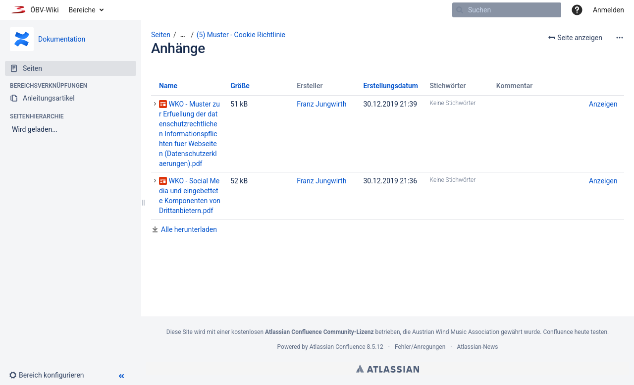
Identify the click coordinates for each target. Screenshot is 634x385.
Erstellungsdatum (390, 86)
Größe (240, 86)
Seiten (160, 35)
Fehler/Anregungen (420, 346)
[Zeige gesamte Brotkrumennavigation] (182, 35)
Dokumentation (61, 39)
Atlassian (387, 368)
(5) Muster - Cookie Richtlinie (241, 35)
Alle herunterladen (189, 229)
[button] (577, 10)
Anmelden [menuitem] (608, 10)
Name (168, 86)
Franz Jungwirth (321, 104)
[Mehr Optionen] (619, 37)
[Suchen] (460, 10)
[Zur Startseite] (34, 10)
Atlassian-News (477, 346)
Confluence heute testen (575, 332)
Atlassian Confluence (338, 346)
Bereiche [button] (82, 10)
